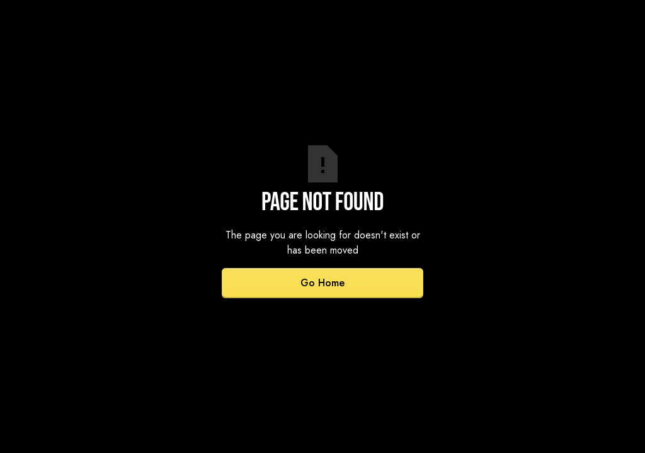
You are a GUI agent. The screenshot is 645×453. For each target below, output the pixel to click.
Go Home (322, 283)
